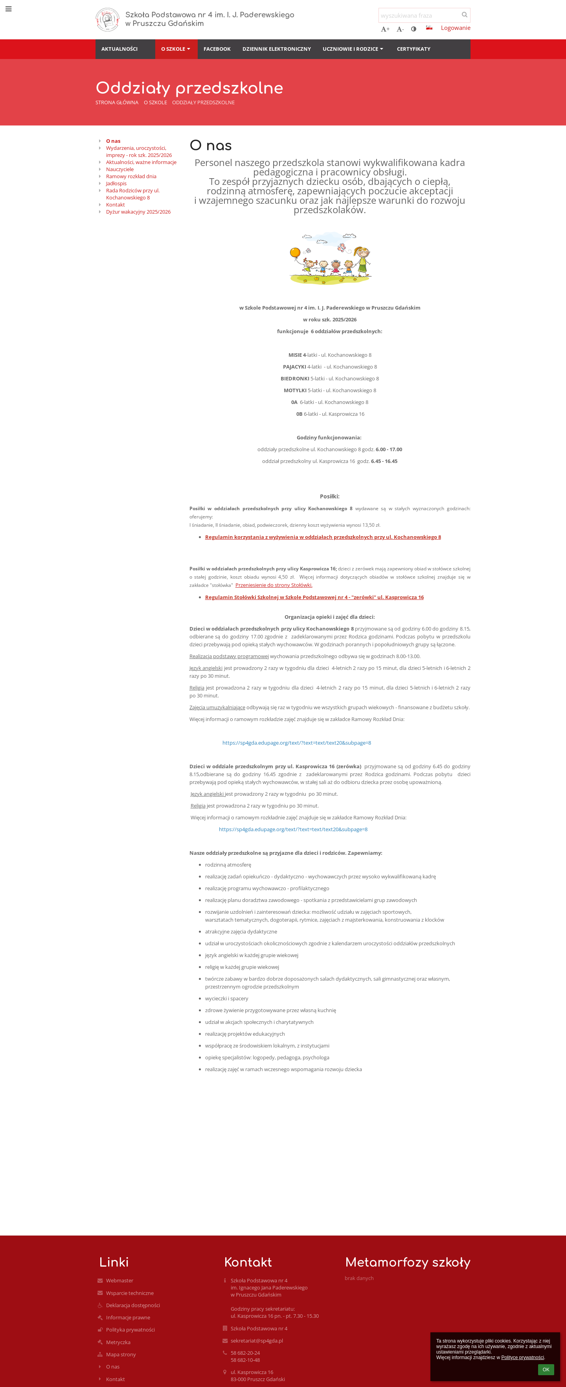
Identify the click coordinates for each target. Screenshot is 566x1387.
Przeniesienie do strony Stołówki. (273, 584)
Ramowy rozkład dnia (131, 176)
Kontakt (115, 204)
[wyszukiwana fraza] (424, 15)
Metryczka (118, 1342)
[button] (429, 27)
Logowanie (455, 27)
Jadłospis (116, 183)
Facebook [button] (217, 48)
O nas (113, 140)
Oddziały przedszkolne (203, 102)
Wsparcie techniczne (130, 1293)
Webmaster (119, 1280)
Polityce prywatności (522, 1357)
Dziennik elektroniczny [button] (277, 48)
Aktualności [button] (119, 48)
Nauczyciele (120, 169)
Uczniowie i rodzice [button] (354, 48)
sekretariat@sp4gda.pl (257, 1340)
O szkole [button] (176, 48)
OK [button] (546, 1369)
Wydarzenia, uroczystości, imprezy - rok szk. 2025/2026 (139, 151)
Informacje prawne (128, 1317)
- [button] (400, 29)
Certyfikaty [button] (413, 48)
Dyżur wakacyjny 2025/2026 (138, 211)
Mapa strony (121, 1354)
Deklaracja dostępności (133, 1305)
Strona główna (117, 102)
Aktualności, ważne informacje (141, 162)
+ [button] (385, 29)
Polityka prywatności (130, 1329)
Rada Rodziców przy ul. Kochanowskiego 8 (133, 194)
